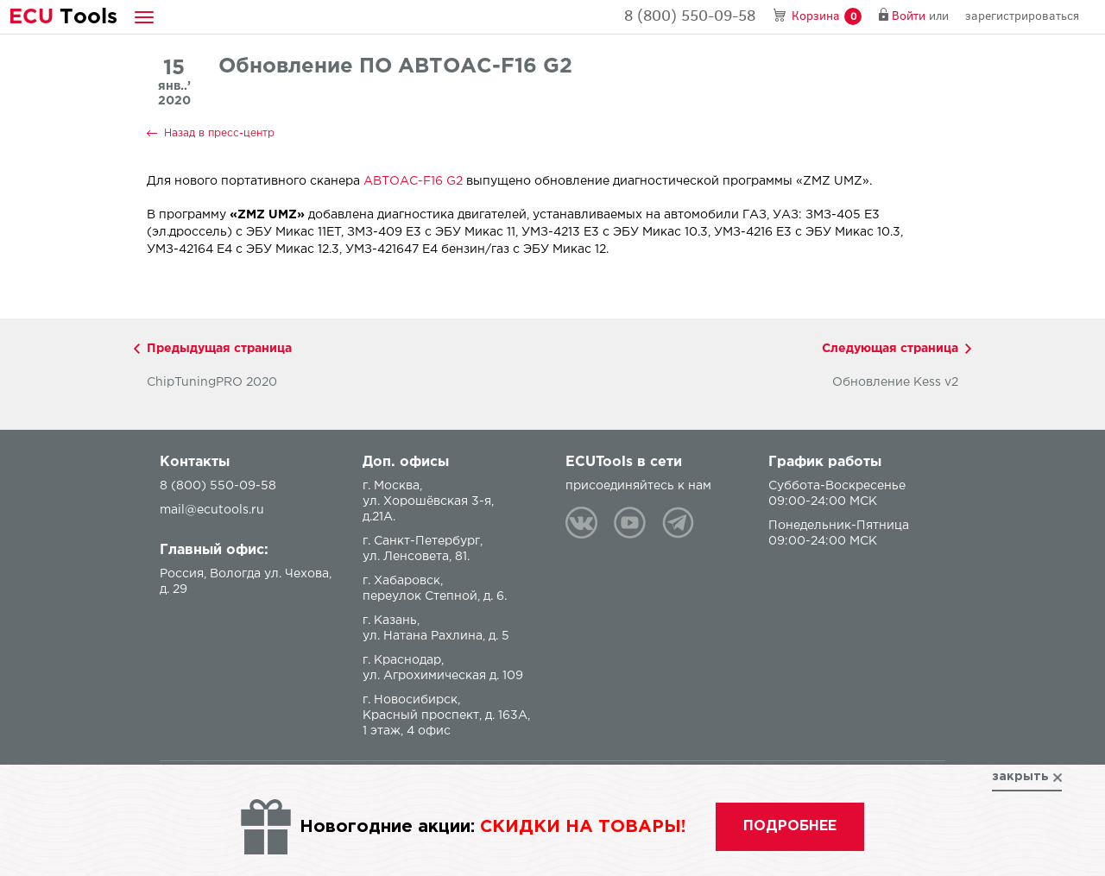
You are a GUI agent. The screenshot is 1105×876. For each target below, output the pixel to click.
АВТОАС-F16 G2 (413, 181)
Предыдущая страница (219, 348)
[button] (144, 17)
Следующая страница (890, 348)
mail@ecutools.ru (212, 510)
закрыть (1020, 777)
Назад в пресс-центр (219, 133)
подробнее (790, 826)
